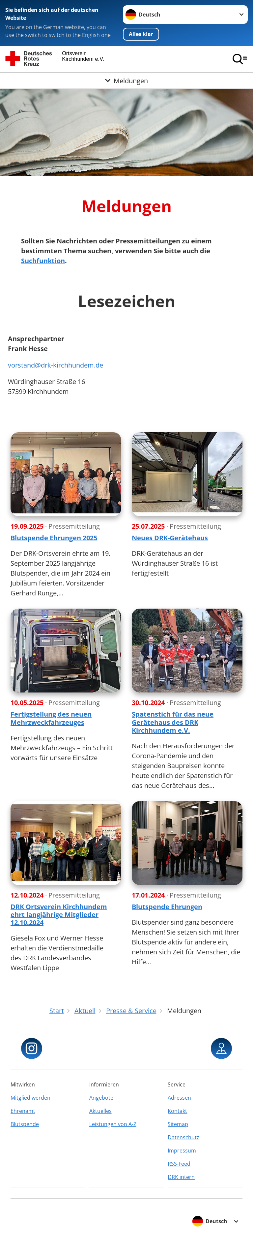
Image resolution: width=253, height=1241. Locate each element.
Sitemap (178, 1124)
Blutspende (25, 1124)
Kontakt (177, 1111)
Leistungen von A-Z (112, 1124)
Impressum (182, 1150)
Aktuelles (100, 1111)
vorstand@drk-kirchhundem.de (55, 365)
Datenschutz (183, 1137)
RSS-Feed (179, 1163)
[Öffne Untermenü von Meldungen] (126, 81)
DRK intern (181, 1177)
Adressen (179, 1097)
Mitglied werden (30, 1097)
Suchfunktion (43, 260)
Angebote (101, 1097)
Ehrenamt (23, 1111)
